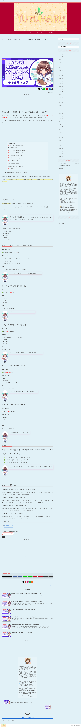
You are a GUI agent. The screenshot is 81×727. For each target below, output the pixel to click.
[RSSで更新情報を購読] (32, 582)
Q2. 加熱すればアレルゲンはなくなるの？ (17, 163)
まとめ (11, 157)
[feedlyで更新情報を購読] (30, 582)
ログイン (60, 220)
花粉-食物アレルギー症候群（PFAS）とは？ (18, 145)
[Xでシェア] (39, 89)
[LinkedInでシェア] (50, 89)
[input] (68, 39)
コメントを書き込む (28, 717)
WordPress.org (61, 228)
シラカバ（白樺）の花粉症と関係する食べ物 (18, 148)
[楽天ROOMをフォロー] (28, 582)
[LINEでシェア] (44, 89)
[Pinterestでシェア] (47, 89)
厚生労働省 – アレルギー (9, 525)
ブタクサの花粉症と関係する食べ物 (16, 152)
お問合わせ (60, 168)
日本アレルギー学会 (8, 527)
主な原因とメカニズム (14, 147)
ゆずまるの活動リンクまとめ (64, 171)
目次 (10, 143)
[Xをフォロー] (23, 582)
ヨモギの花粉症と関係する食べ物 (16, 153)
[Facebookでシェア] (42, 89)
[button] (52, 89)
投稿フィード (61, 223)
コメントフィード (62, 226)
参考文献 (11, 168)
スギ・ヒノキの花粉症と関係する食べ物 (17, 150)
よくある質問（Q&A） (14, 160)
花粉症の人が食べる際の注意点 (15, 158)
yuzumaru (28, 665)
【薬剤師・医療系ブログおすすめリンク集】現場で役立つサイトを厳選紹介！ (68, 164)
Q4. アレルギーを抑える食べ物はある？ (17, 166)
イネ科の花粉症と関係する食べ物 (16, 155)
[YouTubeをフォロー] (25, 582)
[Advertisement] (27, 50)
